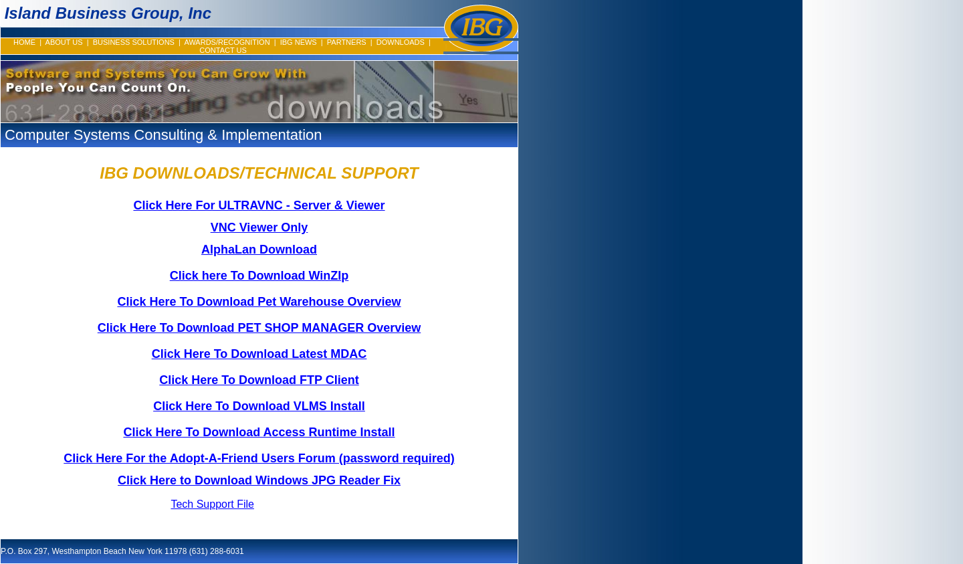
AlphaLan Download (259, 249)
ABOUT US (64, 42)
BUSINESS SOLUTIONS (134, 42)
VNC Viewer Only (259, 227)
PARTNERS (346, 42)
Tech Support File (212, 504)
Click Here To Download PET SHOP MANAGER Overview (259, 328)
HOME (24, 42)
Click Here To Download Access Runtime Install (259, 432)
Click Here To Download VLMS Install (259, 406)
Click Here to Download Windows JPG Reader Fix (259, 480)
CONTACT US (223, 50)
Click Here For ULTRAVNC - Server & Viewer (259, 205)
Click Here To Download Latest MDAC (259, 354)
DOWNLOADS (401, 42)
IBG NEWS (298, 42)
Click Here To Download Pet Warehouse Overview (259, 301)
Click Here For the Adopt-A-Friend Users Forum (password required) (259, 458)
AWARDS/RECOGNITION (227, 42)
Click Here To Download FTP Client (258, 380)
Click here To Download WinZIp (259, 275)
